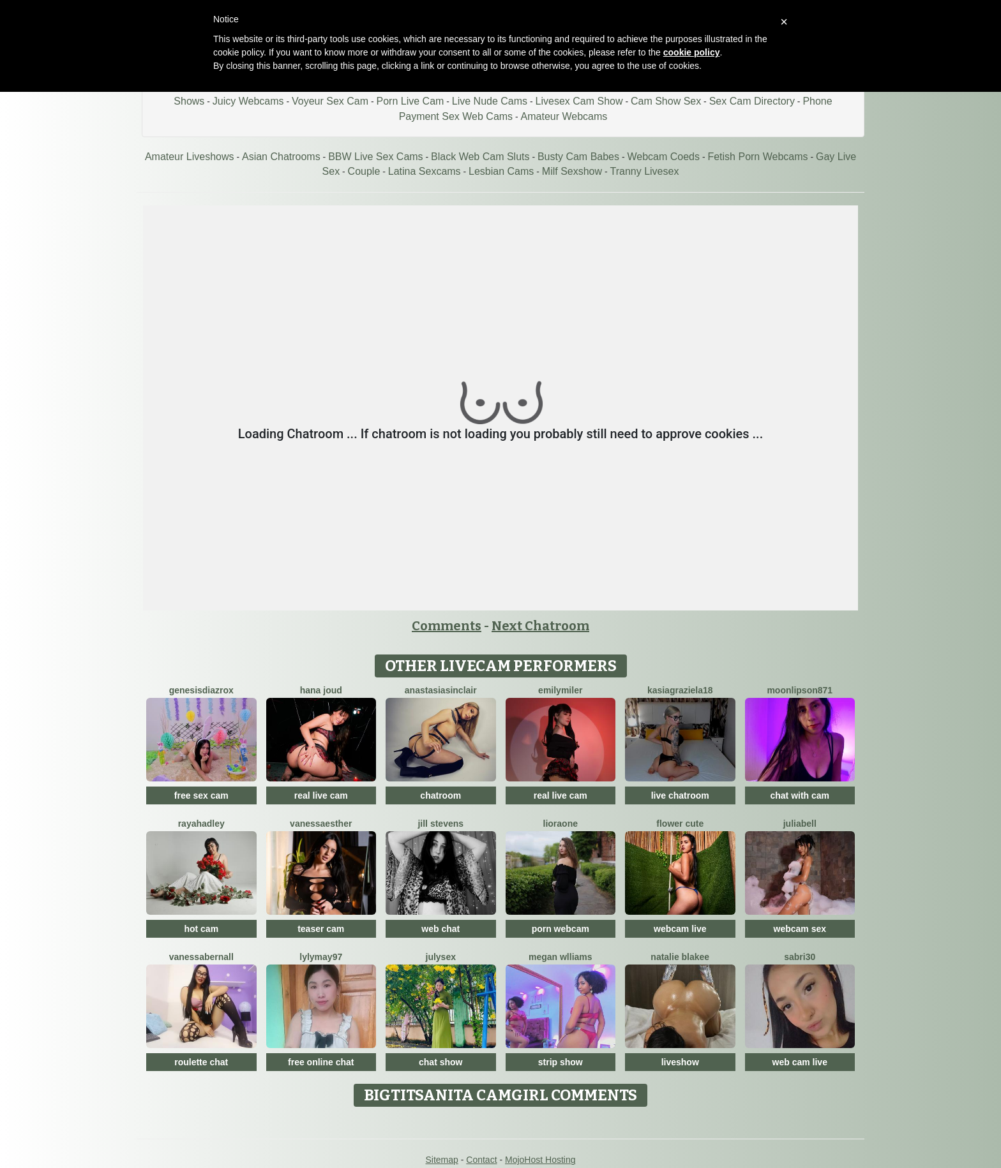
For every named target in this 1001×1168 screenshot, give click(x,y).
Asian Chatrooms (281, 156)
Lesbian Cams (501, 171)
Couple (364, 171)
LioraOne (560, 823)
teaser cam (320, 929)
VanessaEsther (321, 823)
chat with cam (799, 795)
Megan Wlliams (560, 957)
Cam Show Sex (666, 101)
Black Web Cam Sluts (480, 156)
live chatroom (680, 795)
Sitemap (441, 1160)
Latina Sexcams (424, 171)
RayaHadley (201, 823)
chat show (440, 1062)
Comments (446, 625)
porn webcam (560, 929)
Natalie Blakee (680, 957)
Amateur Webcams (564, 116)
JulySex (441, 957)
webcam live (680, 929)
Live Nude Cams (489, 101)
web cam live (799, 1062)
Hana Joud (321, 690)
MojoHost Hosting (540, 1160)
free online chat (321, 1062)
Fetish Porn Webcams (757, 156)
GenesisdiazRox (201, 690)
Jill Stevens (440, 823)
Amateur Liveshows (189, 156)
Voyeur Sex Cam (330, 101)
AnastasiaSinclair (441, 690)
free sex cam (201, 795)
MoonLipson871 (799, 690)
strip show (560, 1062)
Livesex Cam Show (579, 101)
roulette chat (201, 1062)
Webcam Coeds (663, 156)
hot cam (201, 929)
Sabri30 (799, 957)
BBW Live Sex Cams (375, 156)
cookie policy (691, 52)
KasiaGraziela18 (680, 690)
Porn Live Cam (410, 101)
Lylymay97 (320, 957)
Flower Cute (680, 823)
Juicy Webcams (248, 101)
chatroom (440, 795)
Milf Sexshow (572, 171)
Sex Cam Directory (752, 101)
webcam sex (800, 929)
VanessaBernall (201, 957)
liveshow (680, 1062)
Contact (481, 1160)
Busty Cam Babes (578, 156)
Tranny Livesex (644, 171)
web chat (440, 929)
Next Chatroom (540, 625)
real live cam (321, 795)
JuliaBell (800, 823)
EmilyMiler (560, 690)
